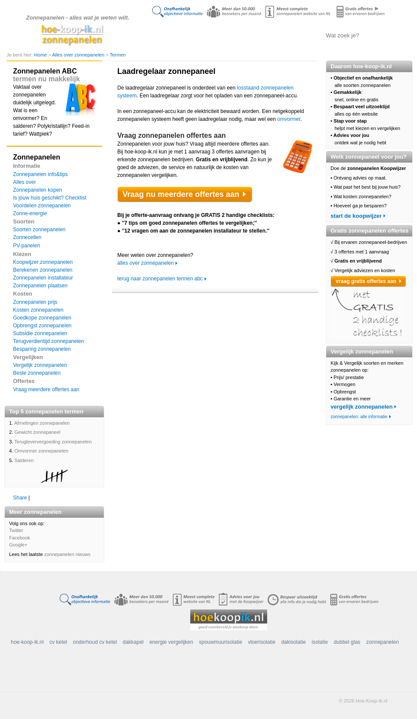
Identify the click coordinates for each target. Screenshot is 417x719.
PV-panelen (26, 246)
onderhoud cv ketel (95, 642)
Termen (118, 54)
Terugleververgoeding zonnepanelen (53, 441)
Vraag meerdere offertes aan (46, 389)
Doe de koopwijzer (163, 35)
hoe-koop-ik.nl (27, 642)
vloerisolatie (261, 642)
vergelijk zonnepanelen (362, 406)
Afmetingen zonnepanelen (42, 423)
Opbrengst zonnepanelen (42, 326)
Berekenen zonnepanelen (43, 270)
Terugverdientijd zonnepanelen (48, 341)
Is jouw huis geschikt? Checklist (49, 198)
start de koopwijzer (356, 216)
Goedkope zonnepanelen (42, 318)
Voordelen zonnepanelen (42, 206)
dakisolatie (293, 642)
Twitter (16, 530)
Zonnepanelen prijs (35, 302)
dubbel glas (347, 642)
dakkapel (133, 642)
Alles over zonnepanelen (207, 35)
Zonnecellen (27, 237)
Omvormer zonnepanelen (41, 450)
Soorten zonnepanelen (39, 229)
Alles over (24, 182)
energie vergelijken (171, 642)
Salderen (23, 460)
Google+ (18, 544)
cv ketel (58, 642)
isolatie (319, 642)
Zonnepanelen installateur (43, 278)
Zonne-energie (30, 213)
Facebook (19, 537)
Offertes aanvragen (293, 35)
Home (41, 54)
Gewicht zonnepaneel (37, 432)
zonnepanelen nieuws (67, 554)
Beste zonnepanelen (36, 373)
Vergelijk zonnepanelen (40, 365)
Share (20, 498)
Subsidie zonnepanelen (40, 333)
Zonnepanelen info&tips (40, 174)
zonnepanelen (382, 642)
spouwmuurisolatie (220, 642)
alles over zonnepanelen (145, 263)
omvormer (288, 119)
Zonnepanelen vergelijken (250, 35)
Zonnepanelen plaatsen (40, 286)
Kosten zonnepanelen (38, 310)
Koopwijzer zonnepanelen (43, 262)
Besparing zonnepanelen (42, 349)
